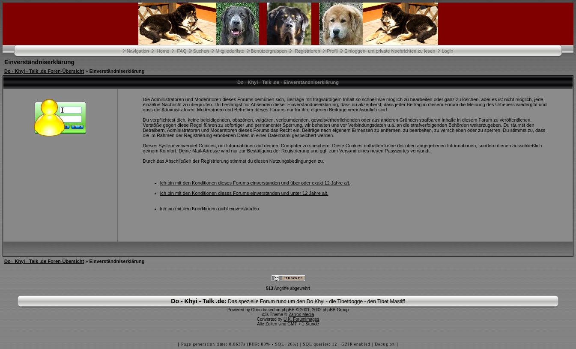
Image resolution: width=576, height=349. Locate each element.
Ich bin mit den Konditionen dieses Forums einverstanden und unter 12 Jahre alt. (244, 193)
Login (447, 51)
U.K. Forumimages (301, 319)
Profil (332, 51)
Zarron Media (301, 314)
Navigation (138, 51)
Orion (256, 309)
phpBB (288, 309)
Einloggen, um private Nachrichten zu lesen (389, 51)
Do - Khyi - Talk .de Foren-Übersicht (44, 71)
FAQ (181, 51)
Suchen (201, 51)
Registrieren (307, 51)
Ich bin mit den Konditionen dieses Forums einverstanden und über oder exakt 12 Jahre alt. (255, 182)
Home (163, 51)
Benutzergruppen (269, 51)
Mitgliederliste (229, 51)
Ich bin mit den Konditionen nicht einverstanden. (210, 208)
